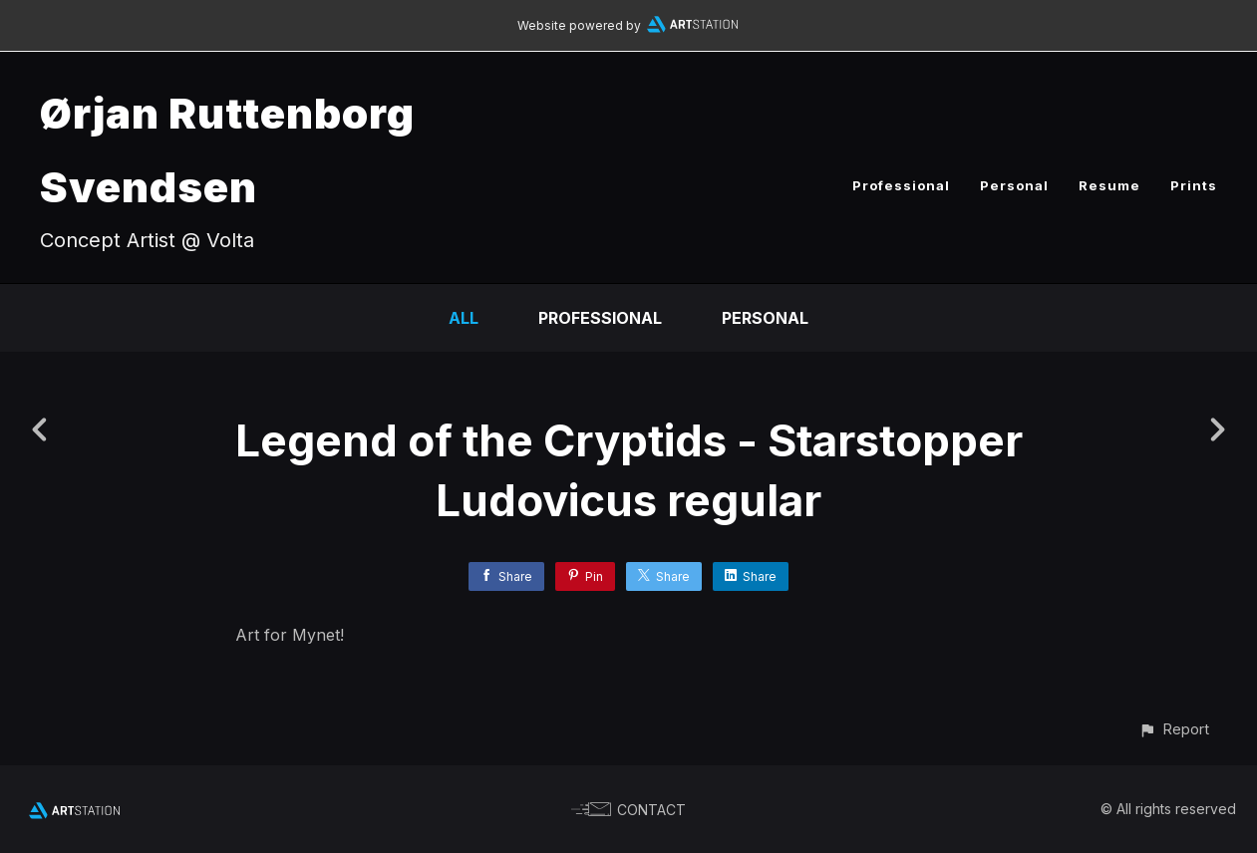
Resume (1109, 185)
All (463, 318)
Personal (1014, 185)
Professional (901, 185)
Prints (1193, 185)
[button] (1173, 729)
